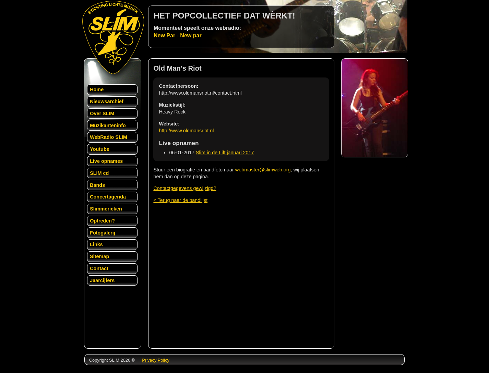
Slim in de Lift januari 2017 (225, 152)
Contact (99, 268)
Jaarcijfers (102, 280)
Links (96, 244)
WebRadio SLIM (108, 137)
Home (97, 89)
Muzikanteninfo (108, 125)
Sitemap (99, 256)
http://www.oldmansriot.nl (186, 130)
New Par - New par (178, 35)
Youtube (99, 149)
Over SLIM (102, 113)
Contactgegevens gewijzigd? (184, 188)
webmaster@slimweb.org (263, 169)
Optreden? (102, 221)
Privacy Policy (155, 360)
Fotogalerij (102, 233)
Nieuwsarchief (106, 101)
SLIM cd (99, 173)
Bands (97, 185)
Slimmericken (106, 209)
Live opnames (106, 161)
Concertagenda (108, 197)
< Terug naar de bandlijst (180, 200)
